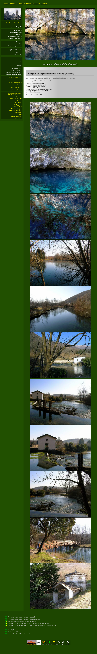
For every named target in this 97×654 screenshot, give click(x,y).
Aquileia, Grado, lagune (15, 38)
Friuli (21, 4)
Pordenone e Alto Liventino (16, 632)
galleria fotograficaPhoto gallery (16, 117)
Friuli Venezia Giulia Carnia (14, 23)
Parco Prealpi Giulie (16, 44)
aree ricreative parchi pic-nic (14, 85)
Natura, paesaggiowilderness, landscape (15, 109)
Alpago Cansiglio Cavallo (15, 46)
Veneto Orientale (17, 68)
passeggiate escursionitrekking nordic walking (15, 50)
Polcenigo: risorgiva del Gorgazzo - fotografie (21, 617)
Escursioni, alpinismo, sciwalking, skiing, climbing (14, 93)
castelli (20, 64)
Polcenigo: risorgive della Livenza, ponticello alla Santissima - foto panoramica (32, 625)
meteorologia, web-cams (15, 90)
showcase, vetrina (16, 80)
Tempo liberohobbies (18, 113)
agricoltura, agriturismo (15, 82)
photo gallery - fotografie (15, 27)
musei (20, 60)
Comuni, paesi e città (16, 87)
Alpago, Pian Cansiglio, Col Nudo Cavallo (20, 634)
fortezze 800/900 (17, 66)
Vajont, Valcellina (17, 34)
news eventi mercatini (15, 77)
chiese (20, 58)
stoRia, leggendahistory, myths (17, 105)
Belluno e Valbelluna (16, 70)
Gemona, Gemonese (16, 32)
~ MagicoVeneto (8, 4)
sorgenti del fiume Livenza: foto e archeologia (22, 621)
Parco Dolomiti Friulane (15, 42)
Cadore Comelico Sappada (14, 72)
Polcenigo (11, 630)
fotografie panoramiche (15, 25)
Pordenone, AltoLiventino (15, 36)
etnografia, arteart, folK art (17, 101)
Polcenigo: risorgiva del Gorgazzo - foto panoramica (24, 619)
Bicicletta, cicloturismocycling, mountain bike (15, 97)
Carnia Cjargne (17, 30)
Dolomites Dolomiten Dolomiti (13, 74)
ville (20, 62)
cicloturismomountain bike (18, 53)
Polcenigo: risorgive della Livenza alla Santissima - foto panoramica (28, 623)
